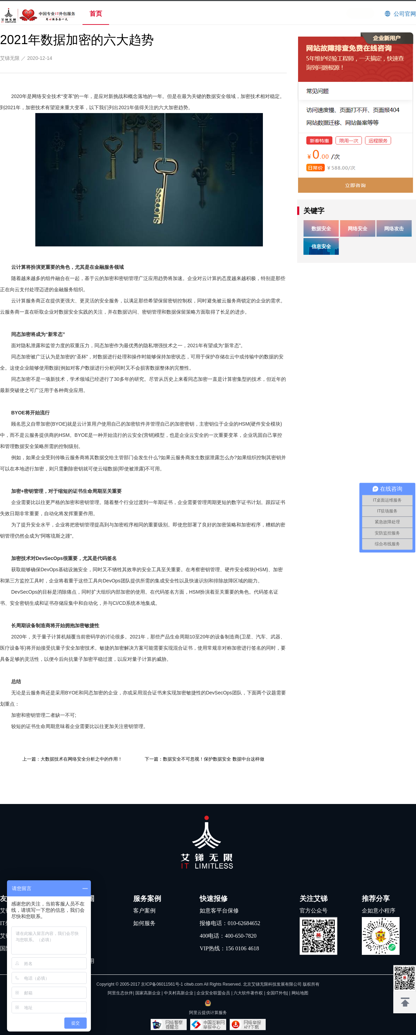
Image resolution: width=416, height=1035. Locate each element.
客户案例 (144, 911)
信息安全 (321, 246)
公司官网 (405, 14)
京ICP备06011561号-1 (162, 984)
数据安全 (321, 228)
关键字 (313, 211)
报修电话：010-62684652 (230, 923)
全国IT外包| (277, 993)
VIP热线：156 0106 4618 (229, 948)
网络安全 (357, 228)
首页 (95, 13)
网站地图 (300, 993)
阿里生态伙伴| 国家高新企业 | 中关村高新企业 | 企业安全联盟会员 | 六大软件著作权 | (187, 993)
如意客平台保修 (219, 911)
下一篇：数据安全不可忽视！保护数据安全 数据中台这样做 (204, 759)
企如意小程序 (378, 911)
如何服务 (144, 923)
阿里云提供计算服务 (208, 1012)
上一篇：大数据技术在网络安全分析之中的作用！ (72, 759)
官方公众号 (314, 911)
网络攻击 (394, 228)
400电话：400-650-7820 (228, 936)
